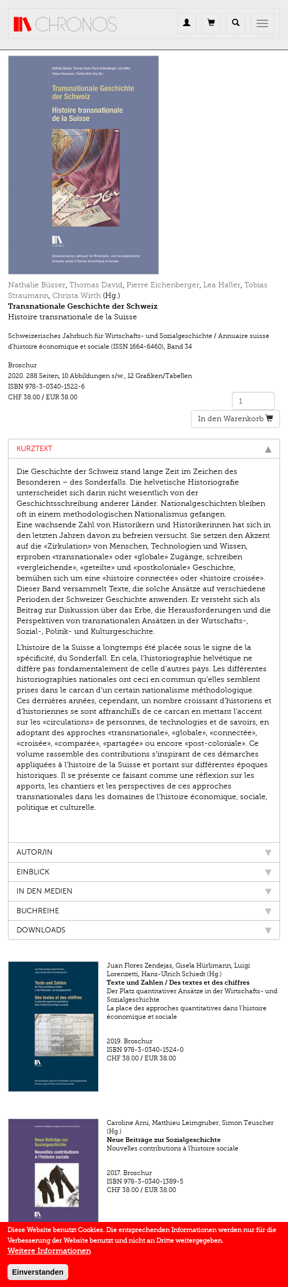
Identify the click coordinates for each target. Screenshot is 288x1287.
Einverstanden (37, 1276)
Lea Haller (222, 285)
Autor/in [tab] (144, 852)
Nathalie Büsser (37, 285)
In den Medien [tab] (144, 891)
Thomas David (96, 285)
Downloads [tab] (144, 930)
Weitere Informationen (49, 1255)
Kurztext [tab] (144, 449)
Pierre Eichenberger (162, 285)
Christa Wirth (76, 296)
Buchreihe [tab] (144, 911)
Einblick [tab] (144, 872)
